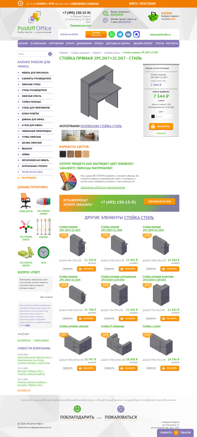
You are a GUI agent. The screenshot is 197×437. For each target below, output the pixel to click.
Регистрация (148, 3)
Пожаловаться (121, 417)
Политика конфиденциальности (34, 427)
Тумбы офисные (31, 136)
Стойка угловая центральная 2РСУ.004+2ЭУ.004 (118, 278)
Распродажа (29, 177)
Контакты (172, 43)
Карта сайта (141, 399)
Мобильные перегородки (36, 131)
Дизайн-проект (143, 43)
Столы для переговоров (36, 107)
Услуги (70, 43)
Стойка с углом (151, 326)
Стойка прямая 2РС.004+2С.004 (69, 278)
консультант (96, 34)
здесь (28, 325)
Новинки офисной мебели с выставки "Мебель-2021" (32, 383)
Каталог (23, 43)
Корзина (166, 13)
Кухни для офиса (32, 125)
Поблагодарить (77, 417)
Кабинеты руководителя (36, 78)
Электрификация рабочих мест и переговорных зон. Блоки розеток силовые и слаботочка (35, 360)
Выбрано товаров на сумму (170, 17)
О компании (38, 43)
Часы (43, 262)
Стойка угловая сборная (73, 326)
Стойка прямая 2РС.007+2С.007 (159, 76)
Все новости (24, 390)
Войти (133, 3)
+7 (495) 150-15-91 (77, 13)
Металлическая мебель (35, 160)
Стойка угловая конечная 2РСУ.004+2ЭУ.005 (158, 278)
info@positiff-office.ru (160, 34)
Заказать (163, 126)
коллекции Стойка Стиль (101, 126)
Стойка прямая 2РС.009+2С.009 (153, 228)
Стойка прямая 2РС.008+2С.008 (111, 228)
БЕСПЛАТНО (117, 14)
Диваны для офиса (33, 119)
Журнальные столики (34, 166)
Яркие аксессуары (32, 171)
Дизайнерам (84, 43)
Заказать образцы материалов (102, 187)
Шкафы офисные (32, 142)
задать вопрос (41, 340)
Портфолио (56, 43)
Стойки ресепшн (31, 101)
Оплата (98, 43)
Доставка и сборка (118, 43)
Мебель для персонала (35, 72)
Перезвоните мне (80, 25)
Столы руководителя (34, 90)
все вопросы (24, 340)
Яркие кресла (26, 211)
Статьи (159, 43)
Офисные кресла (31, 96)
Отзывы (108, 399)
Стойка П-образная (112, 326)
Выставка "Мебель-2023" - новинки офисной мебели (31, 372)
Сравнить (161, 133)
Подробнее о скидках (85, 3)
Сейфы (26, 154)
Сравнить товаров (175, 432)
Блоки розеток (30, 113)
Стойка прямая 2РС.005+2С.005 (69, 228)
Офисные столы (31, 84)
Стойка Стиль (139, 217)
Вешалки (27, 148)
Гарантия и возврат (123, 399)
